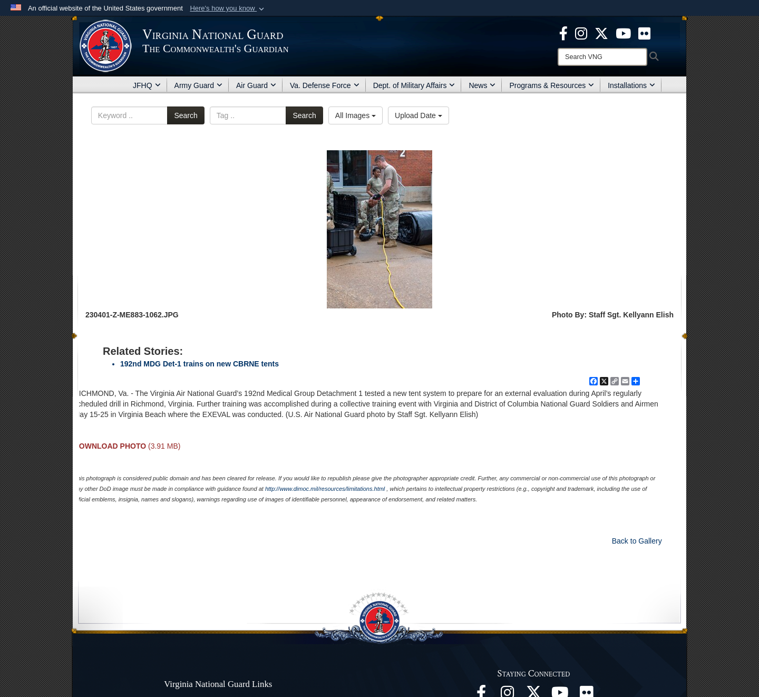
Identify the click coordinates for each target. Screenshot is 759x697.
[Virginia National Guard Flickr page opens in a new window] (644, 32)
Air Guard (256, 85)
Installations (631, 85)
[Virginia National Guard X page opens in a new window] (601, 32)
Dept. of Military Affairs (414, 85)
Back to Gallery (637, 541)
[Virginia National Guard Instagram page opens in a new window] (581, 32)
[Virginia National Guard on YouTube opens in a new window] (623, 32)
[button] (228, 8)
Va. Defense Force (324, 85)
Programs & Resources (551, 85)
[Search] (602, 57)
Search (185, 115)
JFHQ (147, 85)
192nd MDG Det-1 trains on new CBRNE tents (199, 364)
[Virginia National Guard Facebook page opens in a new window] (563, 32)
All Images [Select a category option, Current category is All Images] (355, 115)
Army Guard (198, 85)
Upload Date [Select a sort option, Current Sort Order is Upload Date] (418, 115)
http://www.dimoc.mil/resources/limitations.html (325, 489)
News (482, 85)
